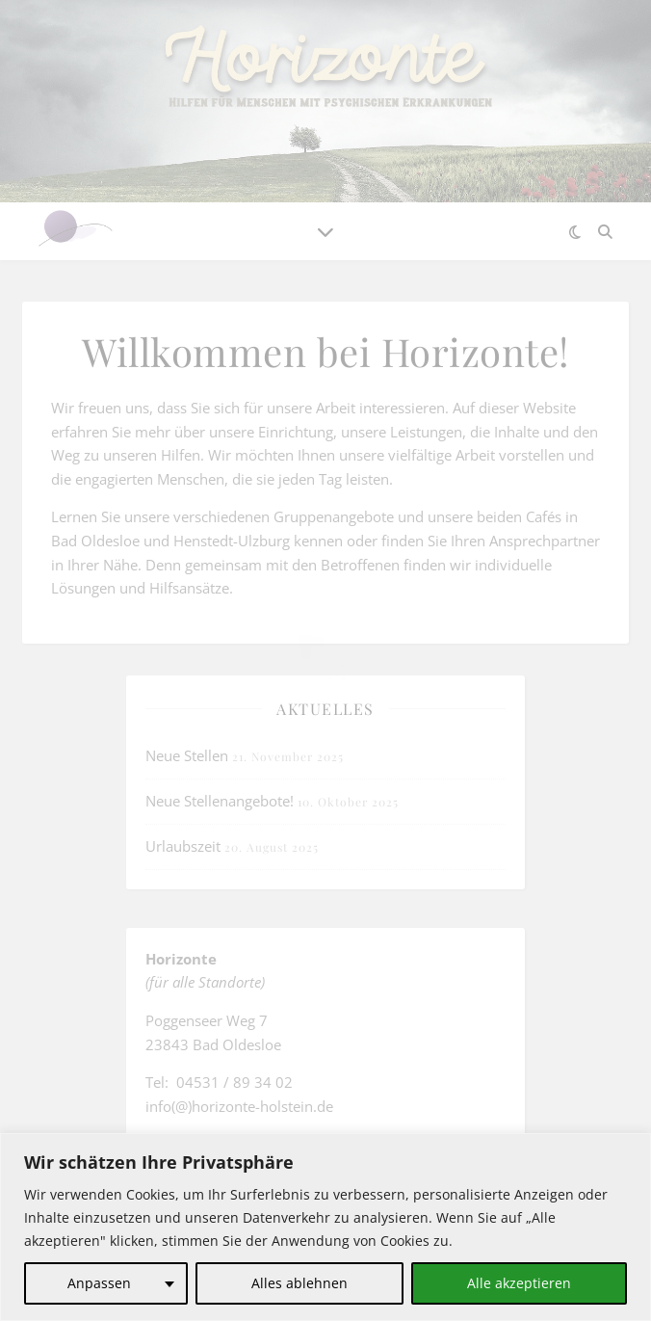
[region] (325, 1227)
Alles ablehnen (299, 1283)
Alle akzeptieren (519, 1283)
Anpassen (99, 1283)
